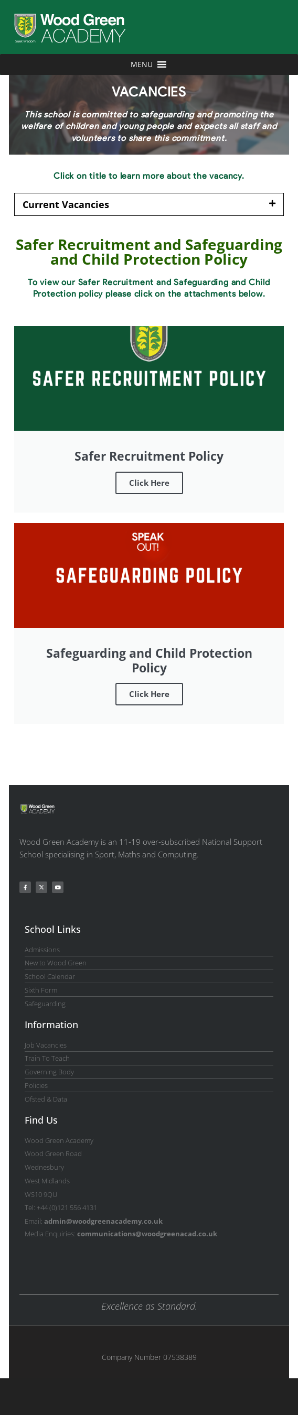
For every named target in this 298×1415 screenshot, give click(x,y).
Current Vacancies (66, 204)
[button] (149, 204)
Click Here (149, 482)
